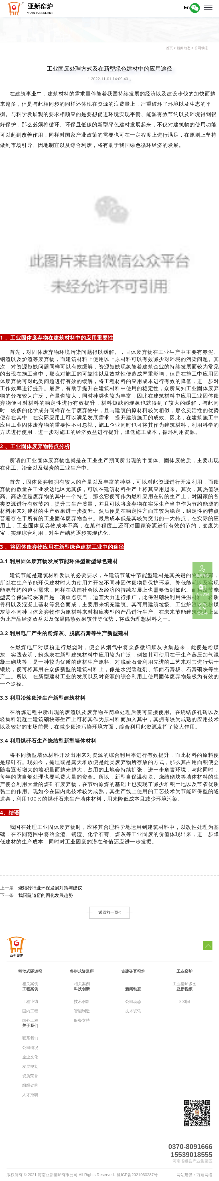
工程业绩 (30, 1001)
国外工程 (30, 1020)
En (187, 7)
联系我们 (30, 1038)
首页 (169, 48)
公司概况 (30, 1047)
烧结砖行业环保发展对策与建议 (50, 887)
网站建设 (184, 1174)
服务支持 (82, 1020)
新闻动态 (183, 48)
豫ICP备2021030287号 (137, 1174)
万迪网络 (204, 1174)
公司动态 (201, 48)
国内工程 (30, 1011)
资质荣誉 (30, 1076)
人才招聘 (30, 1094)
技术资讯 (133, 1011)
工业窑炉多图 (184, 983)
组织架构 (30, 1085)
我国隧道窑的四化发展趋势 (45, 895)
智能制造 (82, 1011)
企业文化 (30, 1057)
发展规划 (30, 1066)
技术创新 (82, 1001)
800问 (184, 1001)
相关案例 (30, 983)
